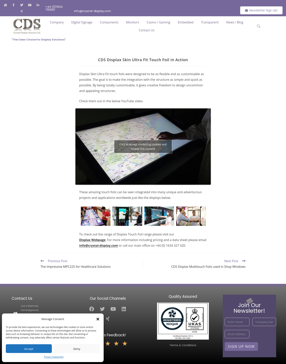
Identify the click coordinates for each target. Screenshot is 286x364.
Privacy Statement (54, 357)
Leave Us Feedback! (108, 335)
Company (57, 22)
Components (109, 22)
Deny (76, 349)
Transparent (210, 22)
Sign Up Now (241, 346)
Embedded (185, 22)
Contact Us (147, 30)
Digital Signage (81, 22)
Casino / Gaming (158, 22)
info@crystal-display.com (98, 245)
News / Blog (234, 22)
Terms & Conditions (182, 345)
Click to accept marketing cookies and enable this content (142, 147)
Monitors (132, 22)
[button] (98, 319)
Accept (28, 349)
